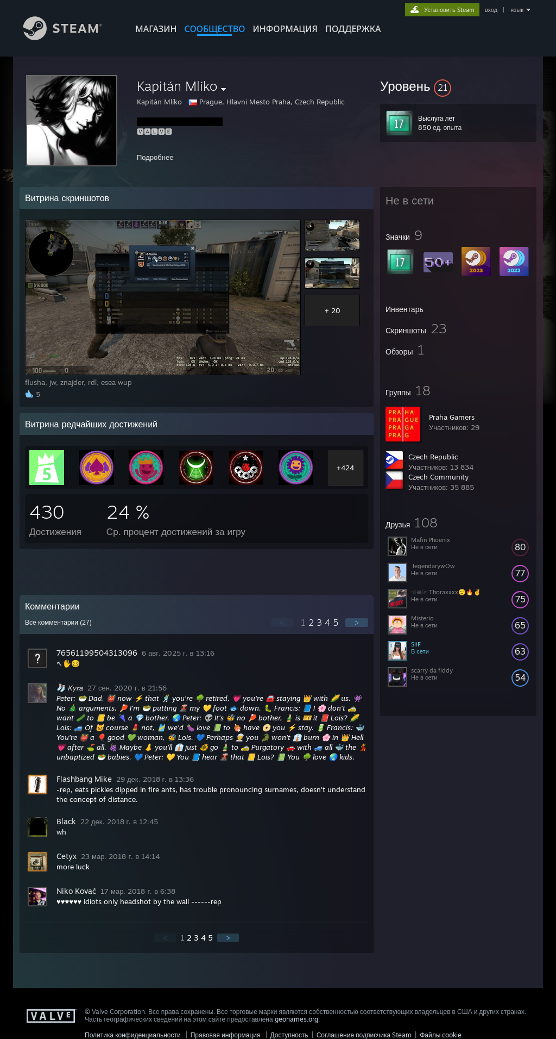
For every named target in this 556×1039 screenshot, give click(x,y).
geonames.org (296, 1019)
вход (491, 10)
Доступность (289, 1035)
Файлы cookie (441, 1035)
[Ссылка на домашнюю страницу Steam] (70, 37)
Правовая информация (226, 1035)
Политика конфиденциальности (133, 1035)
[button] (458, 86)
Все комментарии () (58, 622)
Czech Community (438, 476)
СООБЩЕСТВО (214, 28)
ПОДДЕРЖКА (353, 28)
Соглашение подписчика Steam (364, 1035)
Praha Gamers (452, 417)
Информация (285, 28)
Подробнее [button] (155, 157)
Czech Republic (433, 456)
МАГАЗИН (155, 28)
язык (516, 10)
